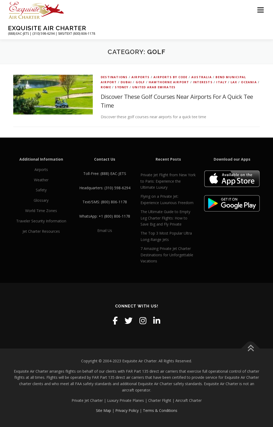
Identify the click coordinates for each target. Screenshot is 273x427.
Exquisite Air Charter (47, 28)
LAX (234, 82)
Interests (203, 82)
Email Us (104, 230)
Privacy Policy (127, 410)
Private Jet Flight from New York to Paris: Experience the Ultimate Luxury (168, 181)
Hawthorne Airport (169, 82)
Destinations (114, 77)
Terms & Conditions (160, 410)
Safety (41, 189)
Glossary (41, 200)
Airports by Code (170, 77)
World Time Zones (41, 210)
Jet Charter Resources (41, 231)
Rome (106, 87)
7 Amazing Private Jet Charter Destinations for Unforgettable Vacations (166, 255)
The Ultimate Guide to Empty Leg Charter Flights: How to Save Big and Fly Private (165, 218)
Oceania (249, 82)
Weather (41, 179)
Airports (140, 77)
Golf (140, 82)
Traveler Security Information (41, 220)
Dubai (126, 82)
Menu (260, 9)
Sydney (121, 87)
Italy (221, 82)
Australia (201, 77)
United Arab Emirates (153, 87)
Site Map (103, 410)
